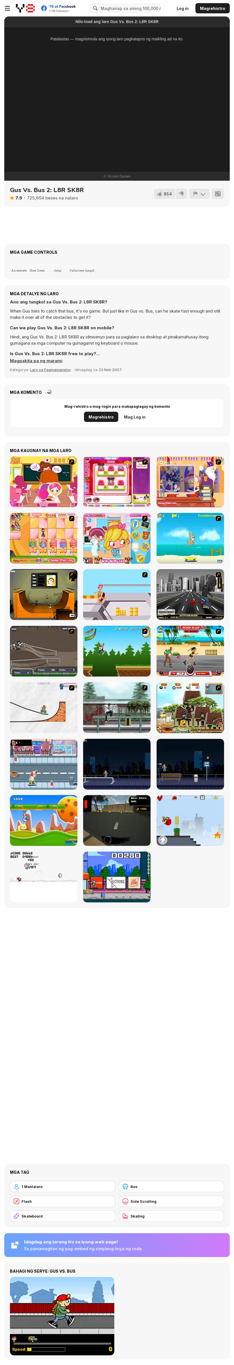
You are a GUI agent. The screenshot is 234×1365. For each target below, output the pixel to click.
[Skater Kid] (190, 820)
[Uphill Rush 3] (190, 707)
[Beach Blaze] (190, 651)
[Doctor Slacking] (117, 538)
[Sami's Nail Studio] (117, 481)
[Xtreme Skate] (117, 594)
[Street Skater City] (117, 764)
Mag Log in (135, 417)
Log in (183, 8)
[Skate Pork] (43, 877)
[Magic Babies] (43, 538)
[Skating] (171, 1216)
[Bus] (171, 1186)
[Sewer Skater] (43, 651)
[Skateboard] (62, 1216)
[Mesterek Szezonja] (117, 651)
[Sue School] (43, 481)
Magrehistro (212, 8)
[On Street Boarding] (190, 594)
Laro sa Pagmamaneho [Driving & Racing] (50, 369)
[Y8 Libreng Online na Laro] (25, 8)
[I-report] (199, 194)
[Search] (94, 8)
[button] (36, 361)
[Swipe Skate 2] (117, 820)
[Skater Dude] (43, 764)
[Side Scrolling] (171, 1201)
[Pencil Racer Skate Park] (43, 707)
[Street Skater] (190, 764)
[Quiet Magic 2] (190, 481)
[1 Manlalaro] (62, 1186)
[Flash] (62, 1201)
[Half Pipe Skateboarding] (43, 594)
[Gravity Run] (43, 820)
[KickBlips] (117, 877)
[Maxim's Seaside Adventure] (190, 538)
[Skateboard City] (117, 707)
